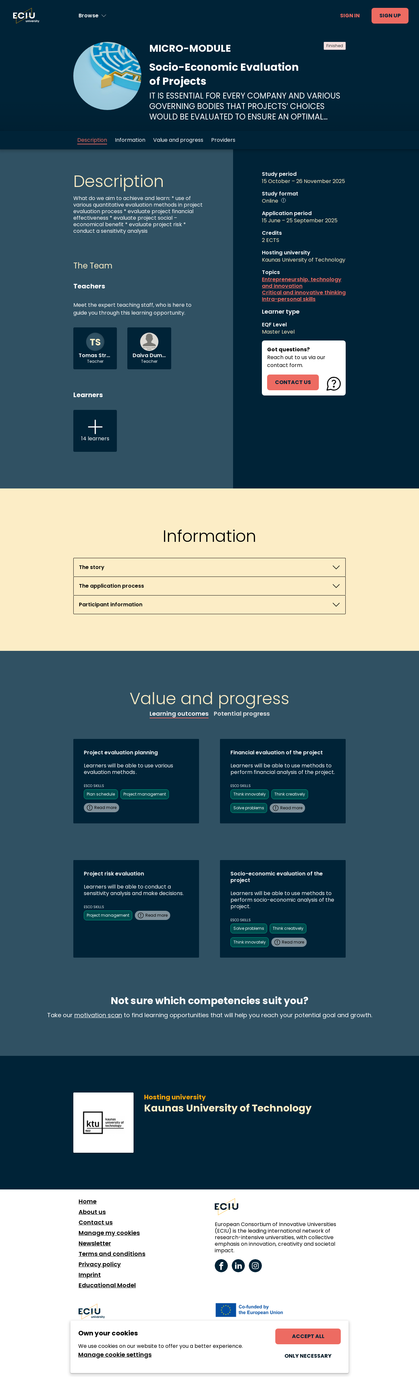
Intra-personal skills (289, 299)
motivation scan (98, 1015)
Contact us (96, 1222)
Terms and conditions (112, 1254)
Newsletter (95, 1243)
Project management (144, 794)
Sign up (390, 15)
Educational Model (107, 1285)
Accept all (308, 1336)
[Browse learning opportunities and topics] (92, 15)
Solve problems (248, 808)
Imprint (90, 1275)
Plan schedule (101, 794)
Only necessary (308, 1356)
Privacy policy (100, 1264)
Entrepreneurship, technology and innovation (301, 282)
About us (92, 1212)
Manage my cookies (109, 1233)
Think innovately (249, 794)
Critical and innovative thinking (304, 292)
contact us (293, 382)
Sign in (350, 15)
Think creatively (289, 794)
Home (88, 1201)
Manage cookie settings (115, 1355)
